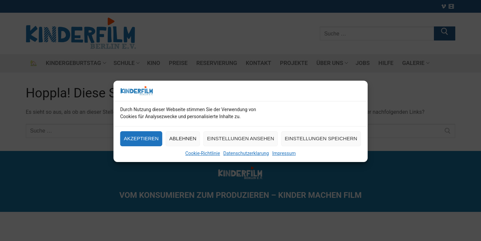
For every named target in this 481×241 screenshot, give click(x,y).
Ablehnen (182, 143)
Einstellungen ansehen (240, 143)
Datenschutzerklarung (246, 157)
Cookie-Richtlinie (202, 157)
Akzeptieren (141, 143)
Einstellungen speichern (321, 143)
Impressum (284, 157)
